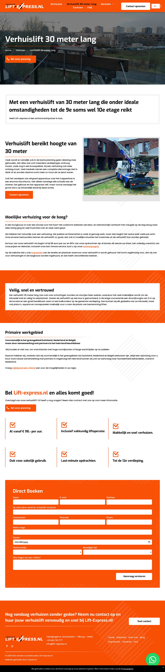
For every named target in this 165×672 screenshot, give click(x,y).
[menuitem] (57, 4)
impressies (37, 252)
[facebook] (7, 646)
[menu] (159, 6)
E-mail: (63, 497)
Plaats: (109, 517)
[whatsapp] (12, 646)
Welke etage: (19, 527)
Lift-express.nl (31, 392)
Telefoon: (110, 497)
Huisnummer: (19, 517)
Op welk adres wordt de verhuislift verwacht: (34, 507)
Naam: (16, 497)
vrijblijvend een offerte (23, 368)
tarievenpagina (91, 246)
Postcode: (64, 517)
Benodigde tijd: (90, 547)
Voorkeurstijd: (19, 547)
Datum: (16, 537)
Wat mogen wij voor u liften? (26, 557)
